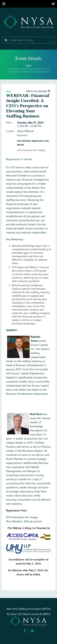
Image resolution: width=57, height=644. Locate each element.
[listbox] (38, 91)
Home (28, 65)
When (9, 122)
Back (8, 91)
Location (10, 131)
